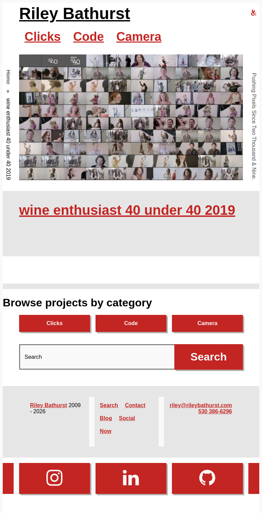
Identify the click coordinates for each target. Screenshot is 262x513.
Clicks (43, 37)
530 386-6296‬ (215, 411)
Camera (138, 37)
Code (88, 37)
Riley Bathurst (74, 13)
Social (127, 418)
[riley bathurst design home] (254, 13)
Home (8, 77)
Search (109, 405)
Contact (135, 405)
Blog (106, 418)
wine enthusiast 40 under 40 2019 (127, 210)
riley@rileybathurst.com (201, 405)
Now (106, 431)
